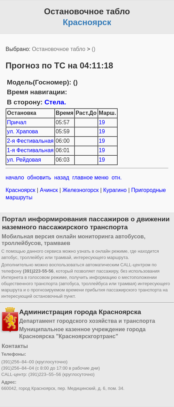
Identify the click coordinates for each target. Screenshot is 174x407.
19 (102, 122)
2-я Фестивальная (30, 141)
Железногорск (80, 190)
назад (61, 177)
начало (15, 177)
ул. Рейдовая (24, 160)
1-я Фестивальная (30, 150)
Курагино (115, 190)
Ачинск (49, 190)
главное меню (90, 177)
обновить (39, 177)
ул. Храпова (22, 131)
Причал (16, 122)
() (93, 49)
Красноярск (21, 190)
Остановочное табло (58, 49)
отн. (117, 177)
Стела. (55, 102)
